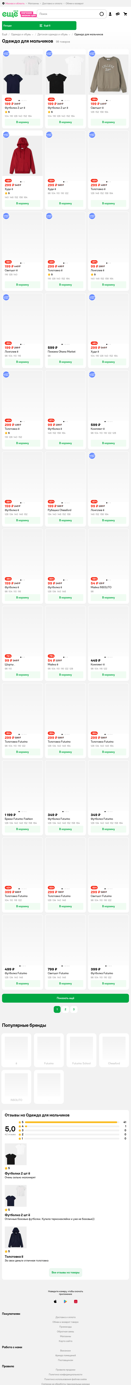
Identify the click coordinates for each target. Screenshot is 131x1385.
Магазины (65, 1336)
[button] (44, 25)
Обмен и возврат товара (65, 1322)
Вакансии (65, 1350)
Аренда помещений (65, 1355)
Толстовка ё (14, 1256)
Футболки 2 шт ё (17, 1173)
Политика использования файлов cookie (65, 1379)
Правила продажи (65, 1369)
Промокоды (65, 1326)
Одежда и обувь (21, 34)
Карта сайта (65, 1341)
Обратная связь (65, 1331)
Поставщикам (65, 1360)
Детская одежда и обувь (53, 34)
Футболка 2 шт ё (17, 1215)
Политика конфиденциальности (65, 1374)
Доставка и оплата (66, 1317)
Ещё (4, 34)
